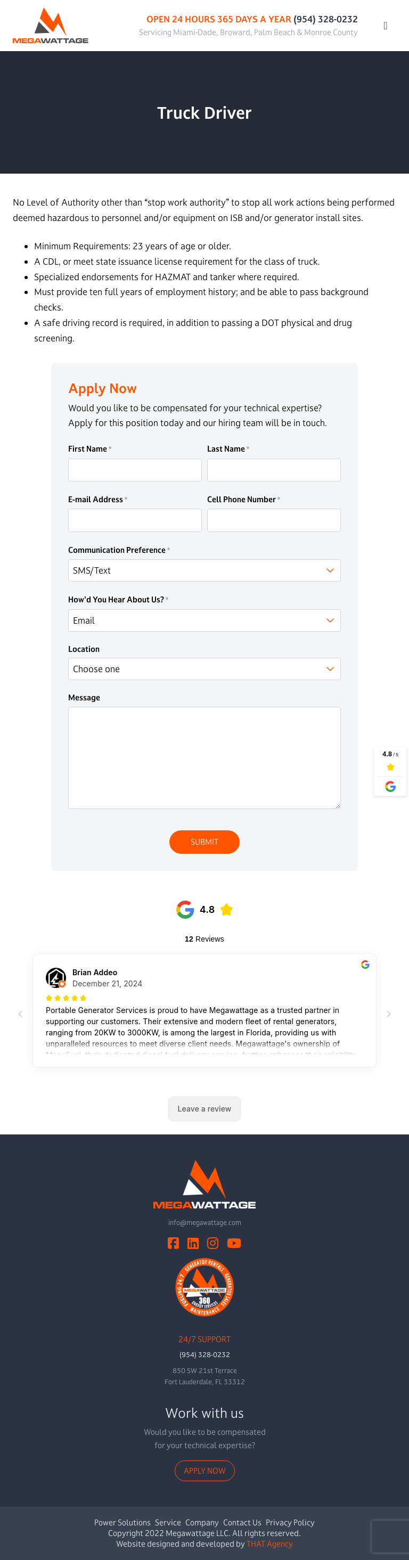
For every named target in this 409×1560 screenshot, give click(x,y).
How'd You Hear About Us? (118, 599)
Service (168, 1522)
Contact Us (242, 1522)
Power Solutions (122, 1522)
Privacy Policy (290, 1522)
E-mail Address (98, 499)
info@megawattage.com (204, 1222)
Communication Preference (119, 550)
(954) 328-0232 (325, 18)
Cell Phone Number (244, 499)
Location (84, 649)
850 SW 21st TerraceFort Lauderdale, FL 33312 (205, 1376)
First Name (90, 449)
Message (84, 698)
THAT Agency (270, 1544)
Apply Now (205, 1471)
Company (202, 1522)
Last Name (228, 449)
